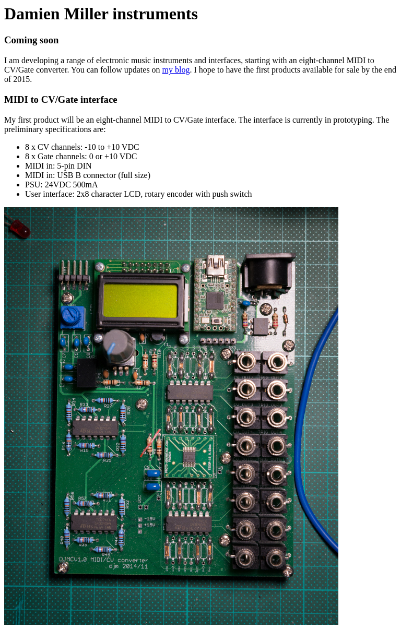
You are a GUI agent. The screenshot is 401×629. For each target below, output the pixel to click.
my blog (176, 69)
